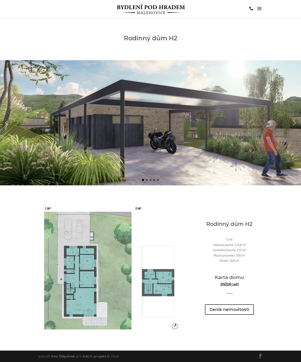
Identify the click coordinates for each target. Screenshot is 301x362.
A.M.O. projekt (94, 356)
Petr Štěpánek (63, 356)
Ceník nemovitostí (229, 309)
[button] (6, 123)
